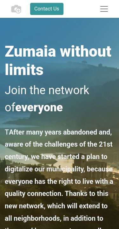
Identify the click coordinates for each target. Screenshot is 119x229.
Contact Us (46, 9)
